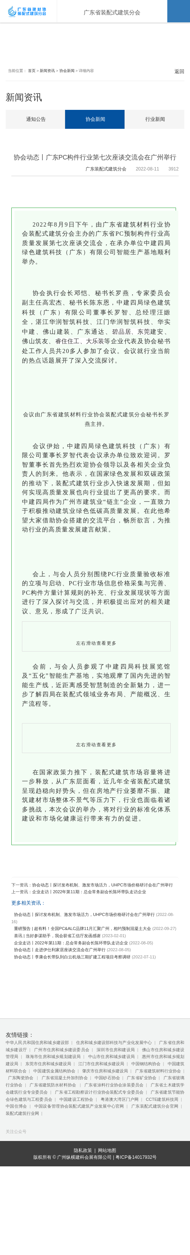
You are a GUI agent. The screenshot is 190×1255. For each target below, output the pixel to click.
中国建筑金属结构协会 (54, 1129)
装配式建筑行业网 (22, 1171)
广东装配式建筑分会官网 (154, 1164)
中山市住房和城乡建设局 (111, 1114)
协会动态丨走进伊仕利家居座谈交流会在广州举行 (60, 1007)
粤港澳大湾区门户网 (120, 1157)
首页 (33, 73)
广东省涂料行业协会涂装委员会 (113, 1143)
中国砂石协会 (107, 1136)
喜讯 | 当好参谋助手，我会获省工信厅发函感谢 (57, 993)
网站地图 (107, 1239)
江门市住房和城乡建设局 (101, 1121)
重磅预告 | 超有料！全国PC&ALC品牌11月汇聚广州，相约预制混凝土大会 (82, 986)
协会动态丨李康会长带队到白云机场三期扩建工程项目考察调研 (72, 1015)
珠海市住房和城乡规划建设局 (53, 1114)
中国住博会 (16, 1164)
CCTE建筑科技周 (162, 1157)
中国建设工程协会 (76, 1157)
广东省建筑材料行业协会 (158, 1129)
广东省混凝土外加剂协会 (65, 1136)
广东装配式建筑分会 (100, 171)
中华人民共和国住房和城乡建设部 (37, 1100)
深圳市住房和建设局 (116, 1107)
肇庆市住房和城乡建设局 (105, 1129)
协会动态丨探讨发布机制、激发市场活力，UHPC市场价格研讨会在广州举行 (102, 943)
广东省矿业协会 (141, 1136)
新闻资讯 (48, 73)
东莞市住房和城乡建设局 (48, 1121)
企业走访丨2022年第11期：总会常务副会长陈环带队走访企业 (89, 949)
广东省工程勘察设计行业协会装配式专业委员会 (99, 1150)
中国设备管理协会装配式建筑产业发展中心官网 (79, 1164)
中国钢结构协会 (145, 1121)
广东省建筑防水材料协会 (53, 1143)
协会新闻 (68, 73)
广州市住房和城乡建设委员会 (61, 1107)
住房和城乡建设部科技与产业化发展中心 (114, 1100)
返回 (176, 74)
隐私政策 (83, 1239)
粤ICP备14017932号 (136, 1246)
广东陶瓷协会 (21, 1136)
